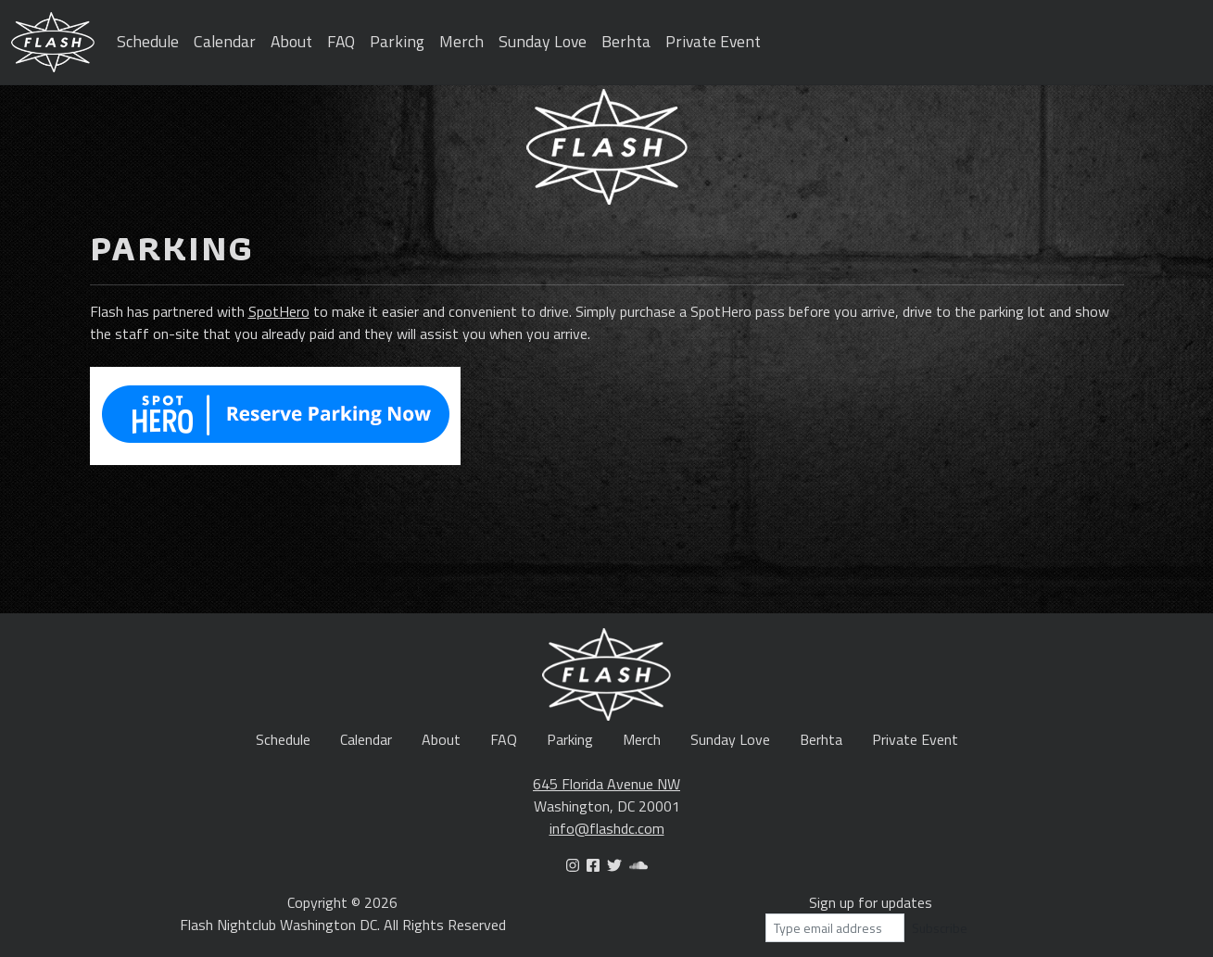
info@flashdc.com (607, 828)
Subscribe (939, 928)
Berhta (626, 41)
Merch (461, 41)
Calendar (225, 41)
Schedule (148, 41)
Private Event (713, 41)
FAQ (341, 41)
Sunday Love (543, 41)
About (291, 41)
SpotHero (279, 311)
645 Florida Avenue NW (606, 784)
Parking (397, 41)
